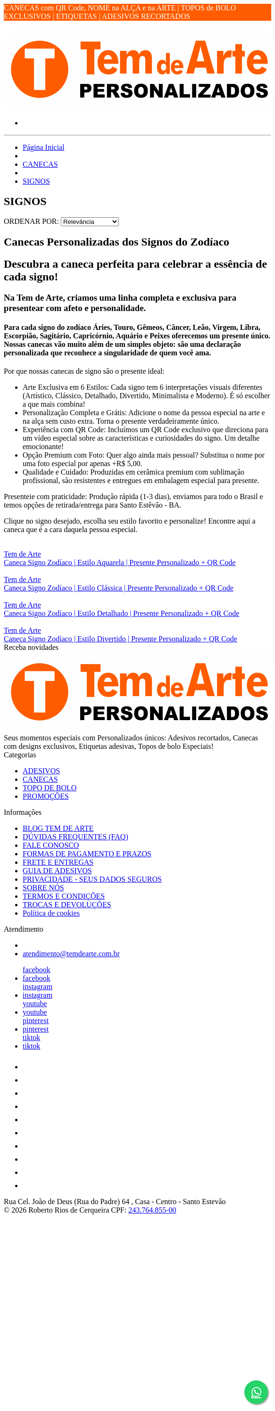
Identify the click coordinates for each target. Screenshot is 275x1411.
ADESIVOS (41, 771)
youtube (35, 1004)
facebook (36, 970)
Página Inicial (43, 147)
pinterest (36, 1021)
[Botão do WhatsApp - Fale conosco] (256, 1392)
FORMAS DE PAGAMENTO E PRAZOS (87, 854)
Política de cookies (51, 913)
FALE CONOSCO (51, 845)
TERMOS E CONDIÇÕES (64, 896)
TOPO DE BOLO (49, 788)
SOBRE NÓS (43, 888)
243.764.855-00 (152, 1210)
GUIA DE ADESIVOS (57, 871)
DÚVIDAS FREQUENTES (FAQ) (75, 837)
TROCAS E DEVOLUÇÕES (67, 905)
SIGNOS (36, 181)
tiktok (31, 1038)
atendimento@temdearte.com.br (71, 954)
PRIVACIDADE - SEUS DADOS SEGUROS (92, 879)
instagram (37, 987)
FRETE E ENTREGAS (58, 862)
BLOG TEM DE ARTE (58, 828)
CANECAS (40, 164)
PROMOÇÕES (46, 796)
